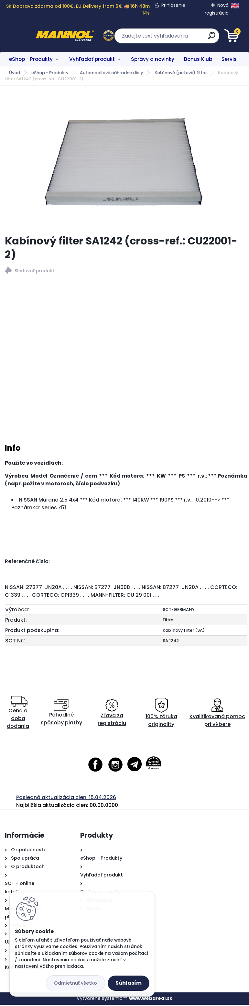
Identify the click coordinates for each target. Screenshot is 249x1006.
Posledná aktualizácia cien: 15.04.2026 (66, 798)
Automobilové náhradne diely (111, 73)
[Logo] (44, 36)
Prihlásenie (173, 5)
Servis (229, 59)
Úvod (14, 73)
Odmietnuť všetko (75, 983)
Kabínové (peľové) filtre (181, 73)
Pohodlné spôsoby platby (61, 714)
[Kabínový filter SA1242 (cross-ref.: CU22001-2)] (124, 160)
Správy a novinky (152, 59)
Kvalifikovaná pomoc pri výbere (217, 714)
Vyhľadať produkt (92, 59)
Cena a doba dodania (18, 714)
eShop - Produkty (31, 59)
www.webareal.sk (150, 999)
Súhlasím (128, 983)
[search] (202, 38)
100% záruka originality (161, 714)
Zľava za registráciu (112, 714)
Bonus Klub (198, 59)
